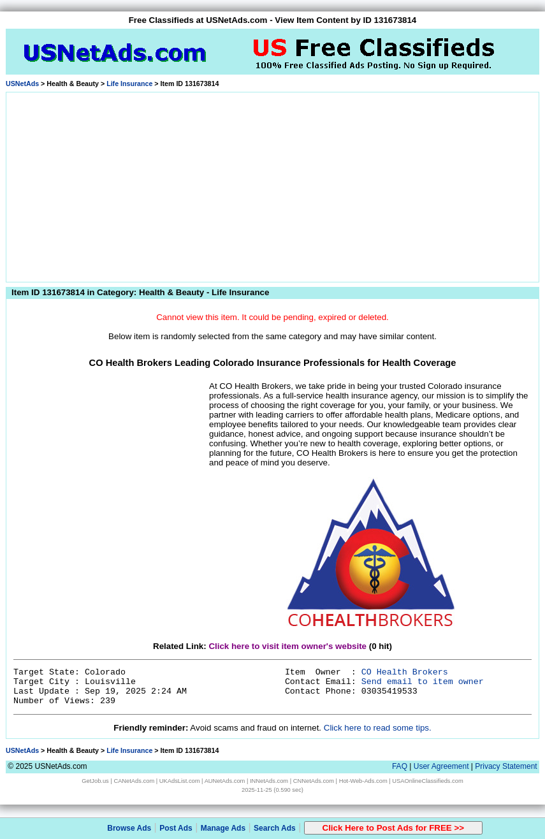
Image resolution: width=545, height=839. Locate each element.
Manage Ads (223, 828)
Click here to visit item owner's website (287, 646)
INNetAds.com (269, 781)
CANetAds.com (133, 781)
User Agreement (441, 766)
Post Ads (176, 828)
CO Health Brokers (404, 672)
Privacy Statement (506, 766)
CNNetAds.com (313, 781)
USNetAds (22, 83)
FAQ (399, 766)
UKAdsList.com (179, 781)
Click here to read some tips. (378, 728)
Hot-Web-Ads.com (363, 781)
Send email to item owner (422, 682)
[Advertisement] (272, 185)
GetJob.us (95, 781)
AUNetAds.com (225, 781)
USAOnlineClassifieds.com (427, 781)
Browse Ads (129, 828)
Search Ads (275, 828)
